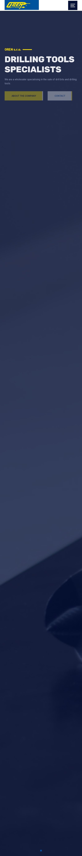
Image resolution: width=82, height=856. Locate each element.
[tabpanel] (41, 59)
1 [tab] (41, 850)
